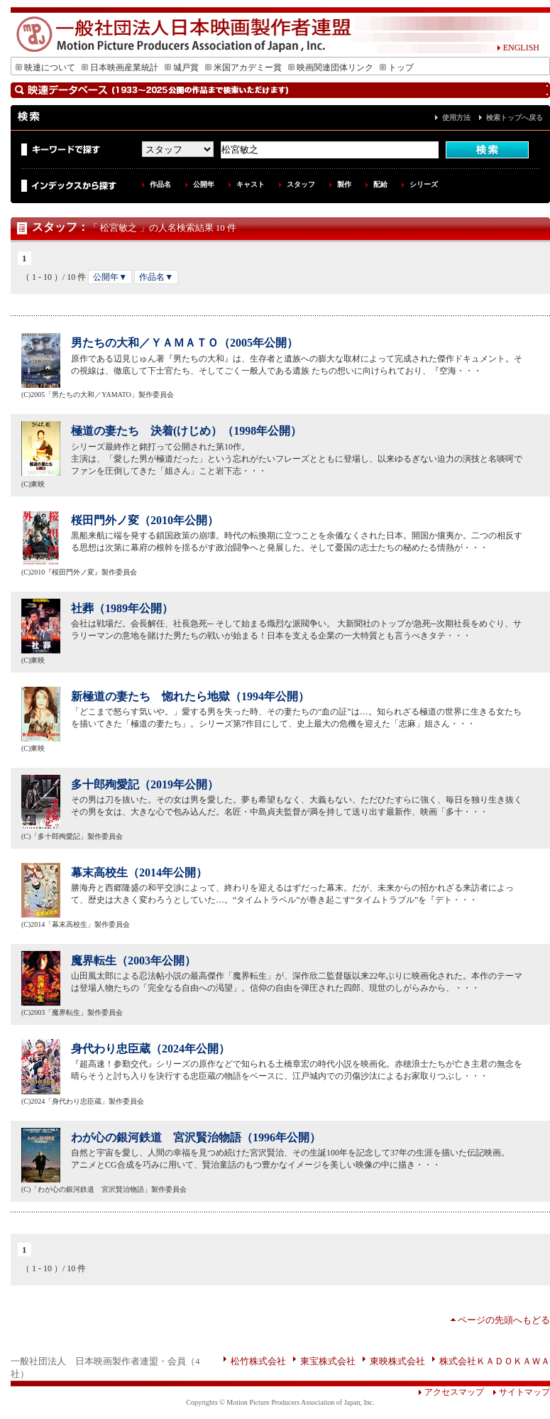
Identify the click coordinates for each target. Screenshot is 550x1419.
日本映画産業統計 (120, 67)
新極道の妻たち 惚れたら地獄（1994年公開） (190, 696)
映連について (45, 67)
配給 (380, 184)
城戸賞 (182, 67)
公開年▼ (110, 277)
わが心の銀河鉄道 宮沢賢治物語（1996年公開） (196, 1137)
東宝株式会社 (328, 1361)
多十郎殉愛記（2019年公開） (145, 784)
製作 (344, 184)
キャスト (250, 184)
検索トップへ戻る (514, 117)
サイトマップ (517, 1392)
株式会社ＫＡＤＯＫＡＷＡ (494, 1361)
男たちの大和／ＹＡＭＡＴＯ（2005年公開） (184, 343)
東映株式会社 (397, 1361)
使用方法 (456, 117)
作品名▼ (156, 277)
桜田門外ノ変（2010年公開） (145, 520)
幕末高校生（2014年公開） (139, 872)
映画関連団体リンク (330, 67)
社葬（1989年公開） (122, 608)
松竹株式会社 (258, 1361)
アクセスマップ (451, 1392)
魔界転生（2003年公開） (133, 961)
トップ (397, 67)
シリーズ (423, 184)
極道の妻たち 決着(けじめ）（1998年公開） (186, 431)
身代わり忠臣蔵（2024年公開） (150, 1049)
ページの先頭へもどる (504, 1320)
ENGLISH (518, 48)
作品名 (160, 184)
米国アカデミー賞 (243, 67)
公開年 (203, 184)
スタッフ (301, 184)
